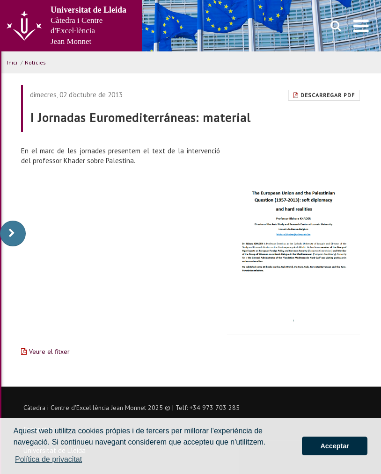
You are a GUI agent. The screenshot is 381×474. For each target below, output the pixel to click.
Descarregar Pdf (324, 95)
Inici (12, 62)
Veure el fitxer (49, 351)
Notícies (35, 62)
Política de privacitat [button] (48, 459)
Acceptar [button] (334, 446)
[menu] (361, 25)
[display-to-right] (13, 233)
